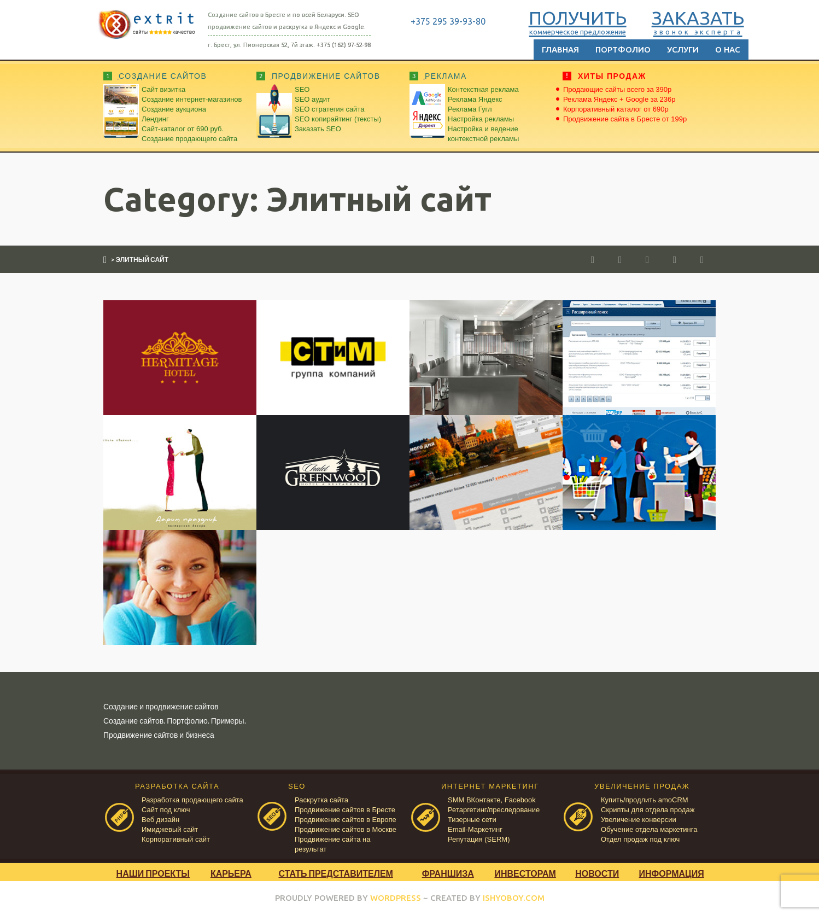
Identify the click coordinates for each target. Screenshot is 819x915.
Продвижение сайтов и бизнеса (158, 734)
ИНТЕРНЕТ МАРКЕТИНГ (490, 786)
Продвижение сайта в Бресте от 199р (625, 119)
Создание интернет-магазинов (192, 99)
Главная (560, 49)
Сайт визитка (163, 89)
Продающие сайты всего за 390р (617, 89)
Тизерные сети (472, 819)
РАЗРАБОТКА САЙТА (177, 786)
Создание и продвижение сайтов (161, 706)
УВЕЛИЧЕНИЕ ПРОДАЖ (641, 786)
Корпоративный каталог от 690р (616, 109)
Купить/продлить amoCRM (644, 800)
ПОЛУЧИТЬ (571, 21)
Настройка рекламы (481, 119)
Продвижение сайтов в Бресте (345, 810)
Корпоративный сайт (176, 839)
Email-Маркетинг (475, 829)
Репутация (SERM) (479, 839)
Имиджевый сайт (170, 829)
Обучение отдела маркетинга (649, 829)
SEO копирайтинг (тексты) (338, 119)
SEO (302, 89)
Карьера (230, 873)
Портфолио (623, 49)
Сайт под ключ (166, 810)
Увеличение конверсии (638, 819)
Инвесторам (524, 873)
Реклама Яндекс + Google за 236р (619, 99)
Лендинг (155, 119)
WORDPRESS (395, 897)
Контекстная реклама (483, 89)
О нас (727, 49)
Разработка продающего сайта (192, 800)
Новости (597, 873)
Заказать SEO (318, 129)
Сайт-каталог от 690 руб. (183, 129)
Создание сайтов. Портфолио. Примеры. (174, 720)
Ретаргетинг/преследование (494, 810)
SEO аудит (312, 99)
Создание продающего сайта (189, 139)
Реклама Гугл (470, 109)
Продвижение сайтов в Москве (345, 829)
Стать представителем (335, 873)
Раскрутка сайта (321, 800)
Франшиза (448, 873)
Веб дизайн (160, 819)
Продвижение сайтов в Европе (345, 819)
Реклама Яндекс (475, 99)
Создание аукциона (174, 109)
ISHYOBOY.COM (514, 897)
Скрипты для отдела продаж (647, 810)
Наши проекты (153, 873)
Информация (671, 873)
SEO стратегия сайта (329, 109)
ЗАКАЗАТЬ (691, 21)
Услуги (683, 49)
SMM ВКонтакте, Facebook (492, 800)
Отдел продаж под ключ (640, 839)
